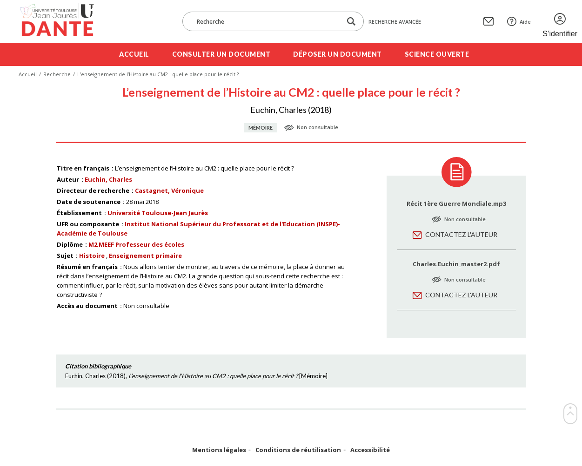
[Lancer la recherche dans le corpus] (351, 21)
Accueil (134, 54)
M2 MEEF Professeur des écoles (136, 244)
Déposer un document (337, 54)
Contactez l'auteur (461, 234)
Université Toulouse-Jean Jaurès (157, 213)
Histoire (92, 255)
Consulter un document (221, 54)
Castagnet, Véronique (169, 190)
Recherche (57, 74)
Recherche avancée (394, 21)
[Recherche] (266, 21)
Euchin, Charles (108, 179)
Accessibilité (370, 449)
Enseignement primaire (145, 255)
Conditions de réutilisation (298, 449)
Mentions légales (219, 449)
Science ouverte (437, 54)
